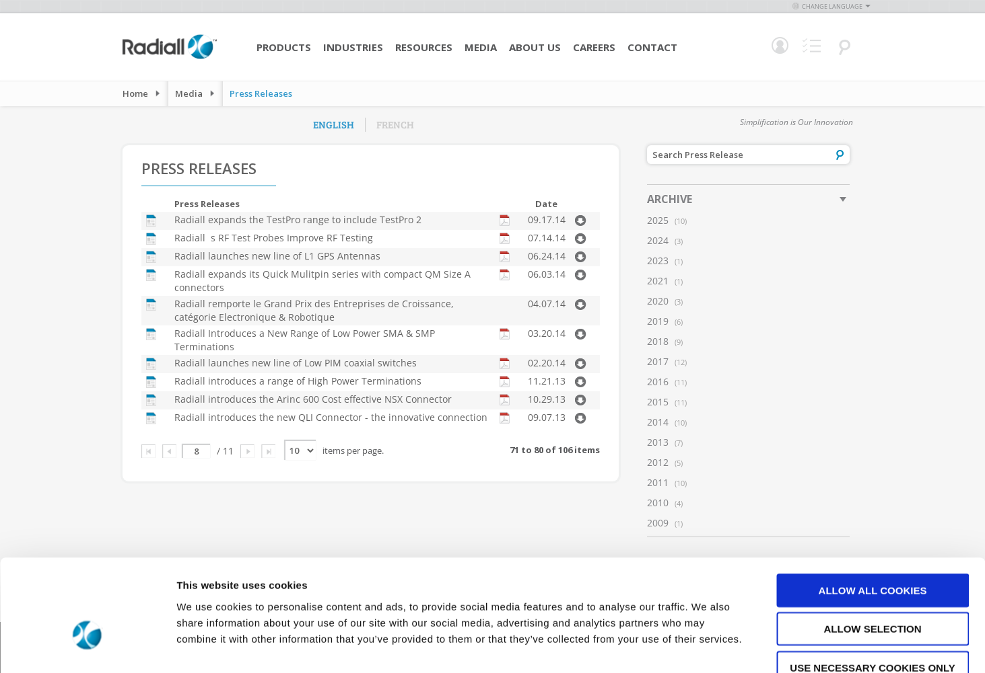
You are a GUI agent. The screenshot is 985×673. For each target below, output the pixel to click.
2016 (658, 381)
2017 (658, 361)
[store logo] (170, 57)
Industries (353, 47)
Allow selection (873, 549)
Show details (706, 646)
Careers (594, 47)
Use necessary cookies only (872, 587)
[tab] (748, 199)
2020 (658, 300)
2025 (658, 220)
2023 (658, 260)
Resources (423, 47)
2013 (658, 442)
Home (135, 93)
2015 (658, 401)
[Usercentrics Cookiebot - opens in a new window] (87, 647)
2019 (658, 321)
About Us (535, 47)
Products (284, 47)
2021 (658, 280)
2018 (658, 341)
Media (481, 47)
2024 (658, 240)
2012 (658, 462)
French (395, 124)
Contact (652, 47)
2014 (658, 421)
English (333, 124)
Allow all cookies (873, 510)
